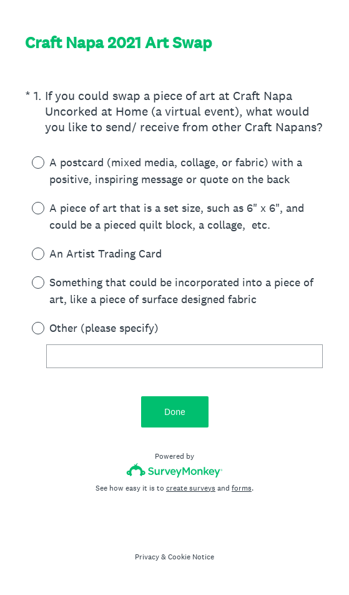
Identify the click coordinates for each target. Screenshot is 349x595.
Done (174, 412)
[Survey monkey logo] (174, 470)
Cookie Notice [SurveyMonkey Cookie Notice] (191, 557)
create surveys (190, 488)
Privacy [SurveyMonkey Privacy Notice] (147, 557)
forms (242, 488)
